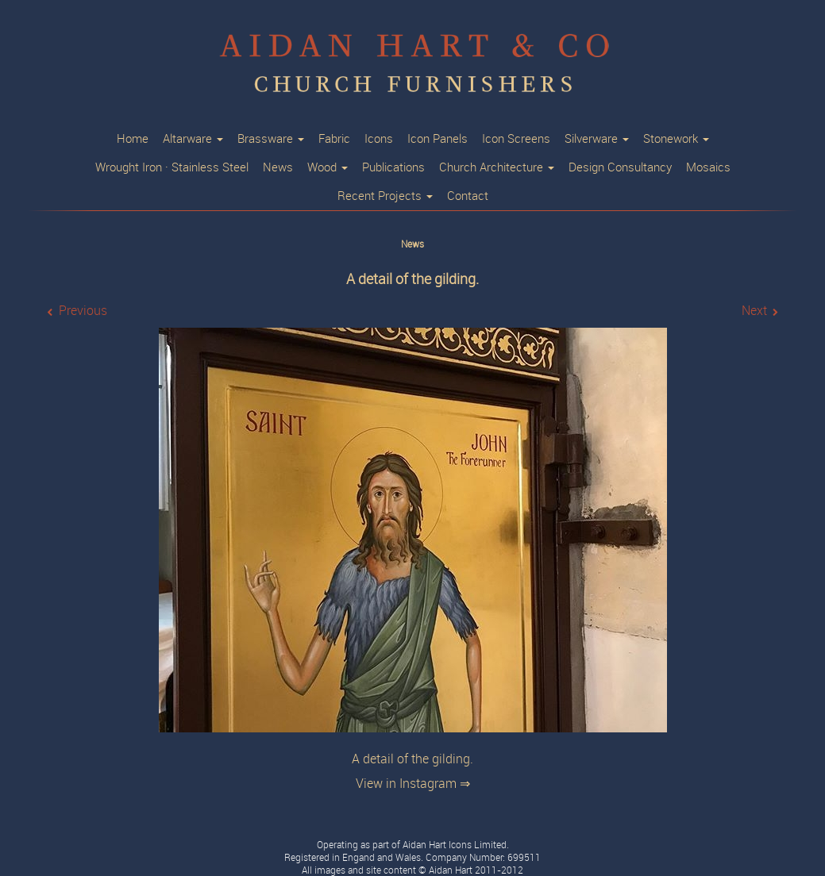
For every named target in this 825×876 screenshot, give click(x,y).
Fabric (334, 139)
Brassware (270, 139)
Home (132, 139)
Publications (393, 167)
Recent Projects (385, 196)
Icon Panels (437, 139)
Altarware (193, 139)
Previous (83, 310)
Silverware (597, 139)
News (278, 167)
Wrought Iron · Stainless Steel (172, 167)
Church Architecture (496, 167)
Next (754, 310)
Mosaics (708, 167)
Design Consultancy (620, 167)
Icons (378, 139)
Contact (467, 196)
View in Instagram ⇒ (413, 783)
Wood (327, 167)
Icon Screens (516, 139)
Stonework (676, 139)
